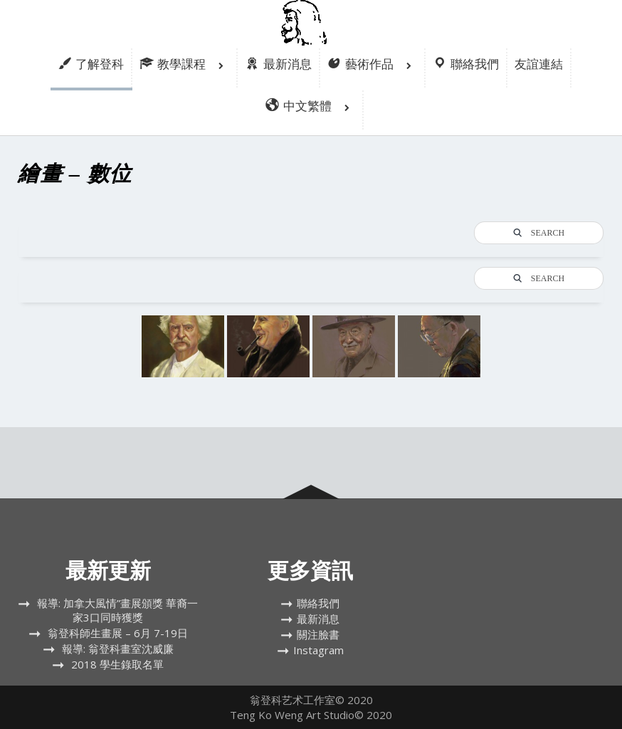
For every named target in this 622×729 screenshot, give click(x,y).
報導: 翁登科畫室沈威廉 (118, 648)
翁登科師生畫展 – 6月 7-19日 (118, 633)
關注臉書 (318, 634)
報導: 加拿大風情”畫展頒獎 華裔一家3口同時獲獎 (117, 610)
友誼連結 (539, 64)
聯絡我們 (318, 603)
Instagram (318, 650)
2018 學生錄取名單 (117, 664)
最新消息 (318, 619)
